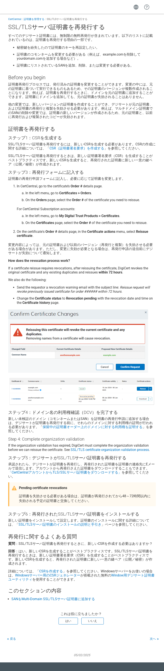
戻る (13, 638)
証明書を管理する (34, 19)
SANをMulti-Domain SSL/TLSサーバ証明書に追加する (53, 599)
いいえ (92, 621)
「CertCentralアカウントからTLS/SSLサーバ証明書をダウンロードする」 (65, 472)
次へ (153, 638)
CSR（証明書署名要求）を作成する (77, 148)
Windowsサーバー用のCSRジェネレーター (47, 575)
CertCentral (14, 19)
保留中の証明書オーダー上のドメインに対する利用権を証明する (92, 427)
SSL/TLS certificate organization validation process (110, 450)
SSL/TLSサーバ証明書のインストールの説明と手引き (60, 524)
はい (68, 621)
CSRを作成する (51, 571)
